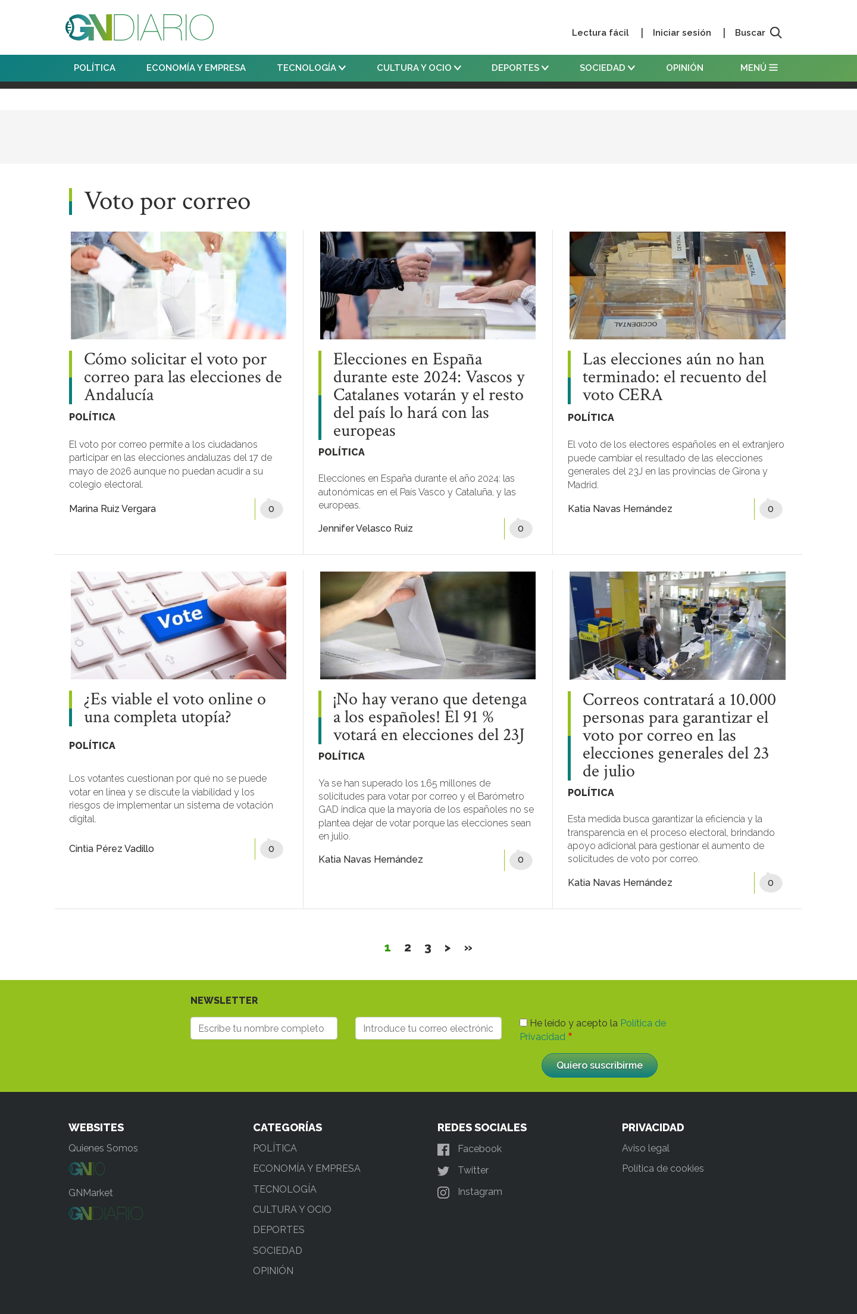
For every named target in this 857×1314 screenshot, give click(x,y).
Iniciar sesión (682, 32)
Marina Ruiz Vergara (112, 508)
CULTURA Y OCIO (419, 68)
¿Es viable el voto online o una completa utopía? (175, 708)
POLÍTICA (94, 68)
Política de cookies (663, 1168)
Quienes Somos (103, 1148)
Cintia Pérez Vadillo (111, 848)
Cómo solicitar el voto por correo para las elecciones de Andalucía (183, 377)
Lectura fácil (600, 32)
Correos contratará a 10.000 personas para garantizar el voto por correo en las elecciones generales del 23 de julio (679, 736)
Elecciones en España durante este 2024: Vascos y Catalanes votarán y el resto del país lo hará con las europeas (428, 395)
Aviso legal (646, 1148)
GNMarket (90, 1192)
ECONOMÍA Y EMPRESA (196, 68)
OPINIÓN (684, 68)
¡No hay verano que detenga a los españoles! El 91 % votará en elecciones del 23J (430, 717)
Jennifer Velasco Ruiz (365, 528)
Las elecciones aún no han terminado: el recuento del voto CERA (675, 377)
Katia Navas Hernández (620, 508)
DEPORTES (520, 68)
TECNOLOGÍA (311, 68)
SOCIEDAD (607, 68)
